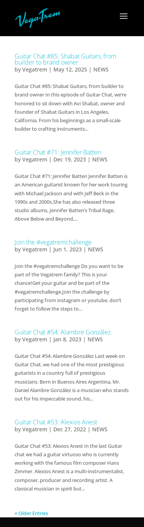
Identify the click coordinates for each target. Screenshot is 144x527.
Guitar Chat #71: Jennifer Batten (58, 152)
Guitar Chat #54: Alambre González (63, 332)
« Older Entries (31, 513)
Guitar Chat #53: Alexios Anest (56, 422)
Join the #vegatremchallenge (53, 242)
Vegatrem (34, 69)
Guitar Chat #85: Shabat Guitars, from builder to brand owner (65, 59)
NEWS (101, 69)
